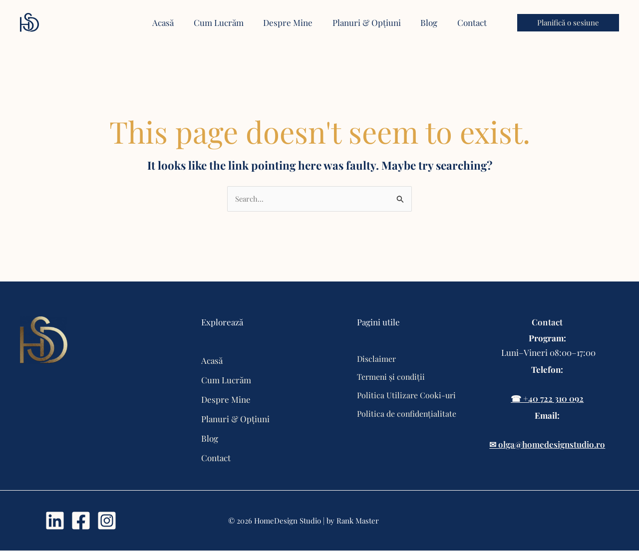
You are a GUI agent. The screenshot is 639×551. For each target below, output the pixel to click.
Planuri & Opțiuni (235, 419)
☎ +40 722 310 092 (547, 398)
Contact (216, 458)
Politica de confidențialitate (407, 413)
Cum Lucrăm (226, 380)
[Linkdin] (55, 521)
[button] (568, 22)
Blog (209, 438)
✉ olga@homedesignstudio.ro (547, 444)
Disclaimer (376, 358)
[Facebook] (81, 521)
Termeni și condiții (391, 377)
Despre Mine (226, 399)
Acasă (212, 360)
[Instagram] (107, 521)
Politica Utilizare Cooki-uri (406, 395)
